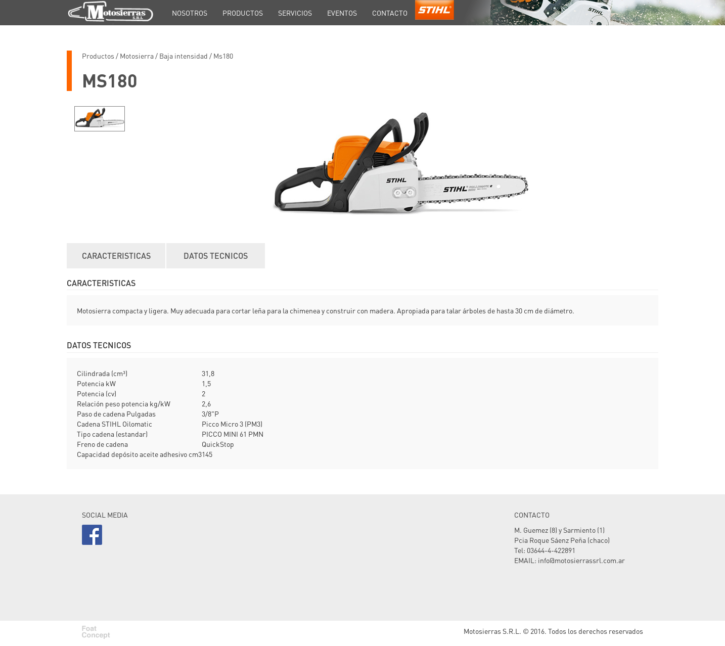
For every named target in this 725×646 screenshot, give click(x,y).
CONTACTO (389, 12)
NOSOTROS (189, 12)
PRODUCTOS (242, 12)
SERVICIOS (295, 12)
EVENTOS (342, 12)
